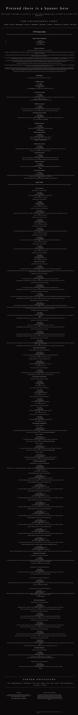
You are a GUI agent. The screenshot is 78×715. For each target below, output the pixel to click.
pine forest (46, 119)
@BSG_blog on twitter (69, 683)
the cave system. (47, 573)
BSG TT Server (73, 24)
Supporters (43, 683)
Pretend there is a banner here (37, 8)
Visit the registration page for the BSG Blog (18, 698)
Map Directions (43, 24)
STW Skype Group (57, 24)
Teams (48, 683)
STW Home (6, 24)
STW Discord (66, 24)
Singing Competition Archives (17, 683)
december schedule (27, 683)
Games (33, 683)
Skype (62, 683)
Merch (52, 683)
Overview (12, 24)
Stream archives (37, 685)
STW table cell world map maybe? (49, 432)
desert (49, 563)
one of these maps (42, 596)
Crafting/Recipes (34, 24)
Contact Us (57, 683)
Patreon (38, 683)
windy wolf (49, 656)
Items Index (50, 24)
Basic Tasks (27, 24)
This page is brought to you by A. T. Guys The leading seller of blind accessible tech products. (39, 14)
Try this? (40, 168)
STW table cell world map (43, 178)
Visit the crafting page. (40, 130)
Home (9, 683)
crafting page (32, 88)
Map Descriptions (19, 24)
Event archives (44, 685)
